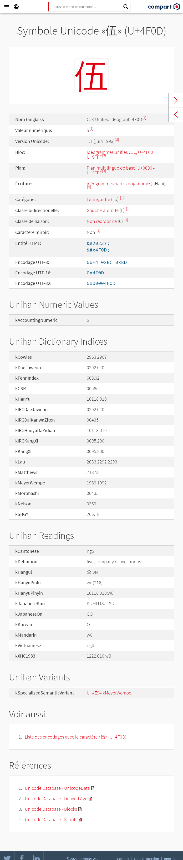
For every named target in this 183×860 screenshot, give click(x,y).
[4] (89, 186)
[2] (117, 139)
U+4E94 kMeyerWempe (109, 693)
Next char (176, 100)
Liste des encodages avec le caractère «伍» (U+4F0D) (76, 737)
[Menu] (6, 6)
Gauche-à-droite (103, 210)
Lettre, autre (98, 199)
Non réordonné (102, 221)
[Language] (16, 6)
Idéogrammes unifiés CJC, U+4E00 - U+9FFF (121, 154)
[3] (104, 155)
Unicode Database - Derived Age (56, 798)
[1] (144, 117)
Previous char (176, 114)
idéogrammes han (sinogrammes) (119, 183)
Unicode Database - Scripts (51, 819)
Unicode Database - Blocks (51, 809)
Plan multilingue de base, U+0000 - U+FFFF (121, 170)
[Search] (126, 6)
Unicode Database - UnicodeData (57, 788)
